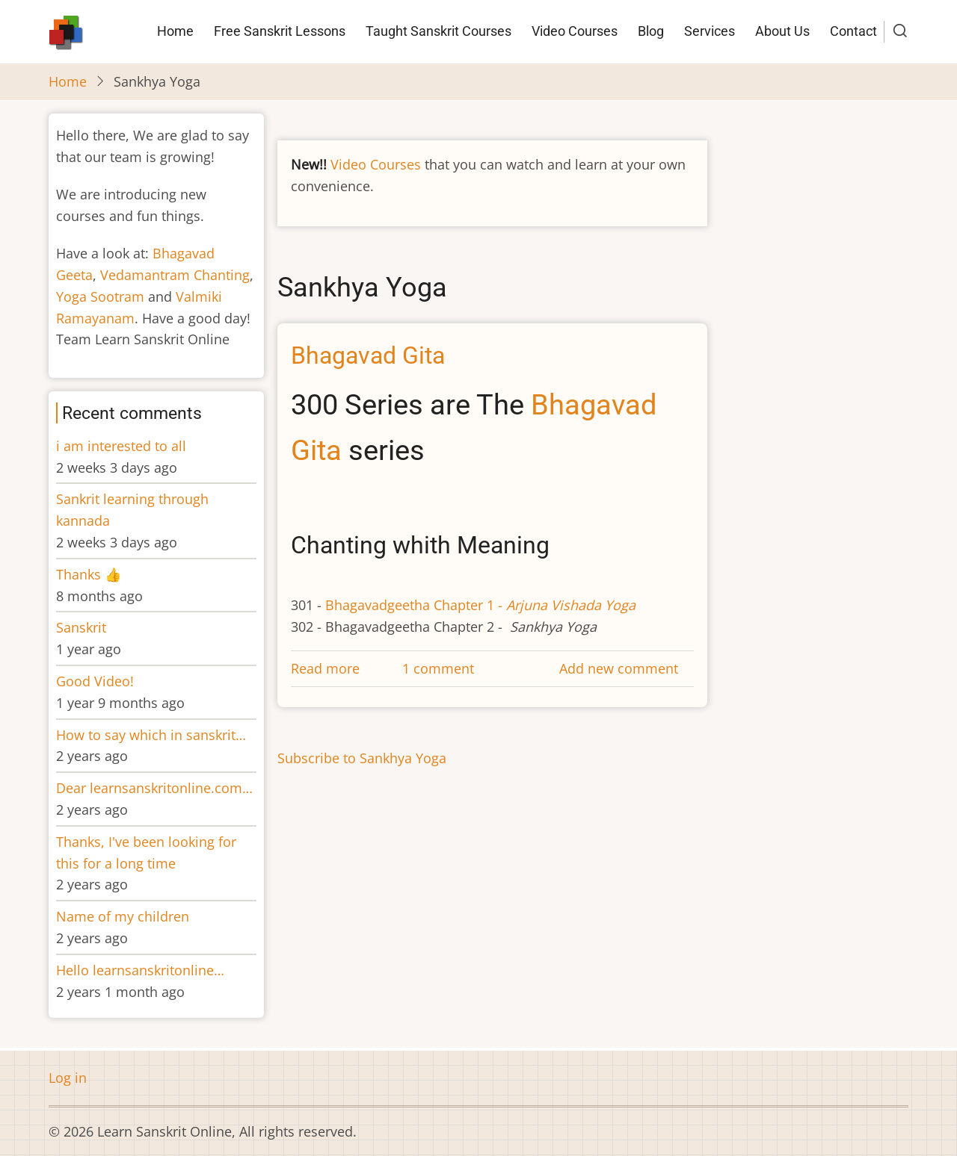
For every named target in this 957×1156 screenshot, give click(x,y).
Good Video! (95, 681)
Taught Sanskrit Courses (438, 31)
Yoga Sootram (100, 296)
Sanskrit (81, 627)
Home (175, 31)
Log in (68, 1078)
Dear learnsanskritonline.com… (154, 788)
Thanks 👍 (90, 574)
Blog (651, 31)
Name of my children (122, 916)
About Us (782, 31)
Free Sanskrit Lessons (279, 31)
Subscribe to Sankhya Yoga (361, 758)
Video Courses (575, 31)
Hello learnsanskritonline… (140, 970)
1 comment (438, 668)
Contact (853, 31)
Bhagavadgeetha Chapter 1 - (478, 605)
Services (709, 31)
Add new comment (618, 668)
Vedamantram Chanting (175, 275)
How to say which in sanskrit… (151, 735)
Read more (325, 668)
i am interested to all (121, 446)
